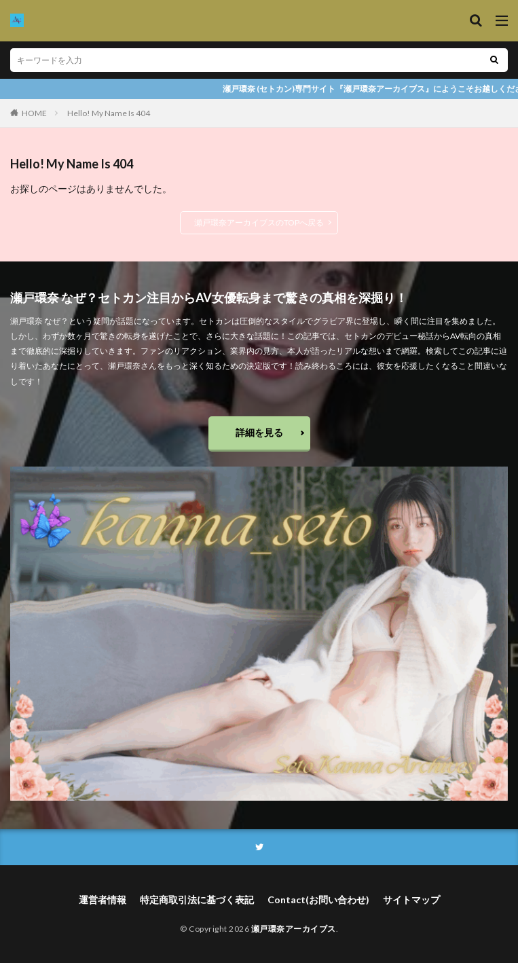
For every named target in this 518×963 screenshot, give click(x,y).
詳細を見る (259, 432)
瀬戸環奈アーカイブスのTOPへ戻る (259, 222)
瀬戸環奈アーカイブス (293, 929)
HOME (34, 113)
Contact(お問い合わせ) (318, 899)
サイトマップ (411, 899)
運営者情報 (102, 899)
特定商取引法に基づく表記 (197, 899)
